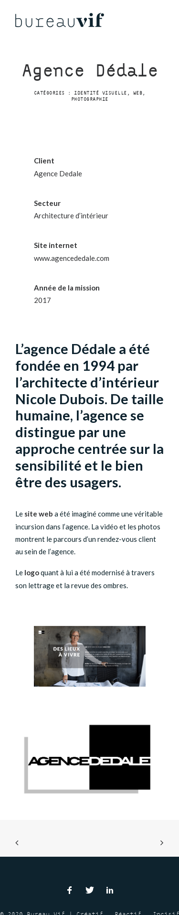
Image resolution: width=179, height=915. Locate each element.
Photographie (89, 99)
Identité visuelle (100, 93)
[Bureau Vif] (59, 20)
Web (138, 93)
